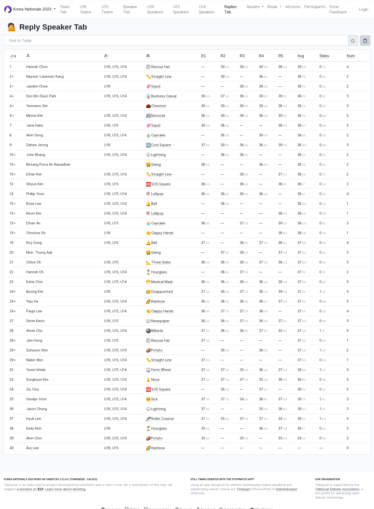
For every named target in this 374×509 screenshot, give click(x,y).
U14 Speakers (207, 9)
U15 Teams (107, 9)
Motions (293, 6)
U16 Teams (85, 9)
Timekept (243, 489)
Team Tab (64, 9)
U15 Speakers (181, 9)
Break (273, 6)
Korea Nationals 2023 (28, 9)
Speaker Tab (130, 9)
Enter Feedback (338, 9)
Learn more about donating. (65, 489)
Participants (315, 6)
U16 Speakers (155, 9)
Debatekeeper (286, 489)
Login (363, 9)
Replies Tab (230, 9)
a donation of (30, 489)
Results (254, 6)
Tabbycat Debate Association (337, 489)
